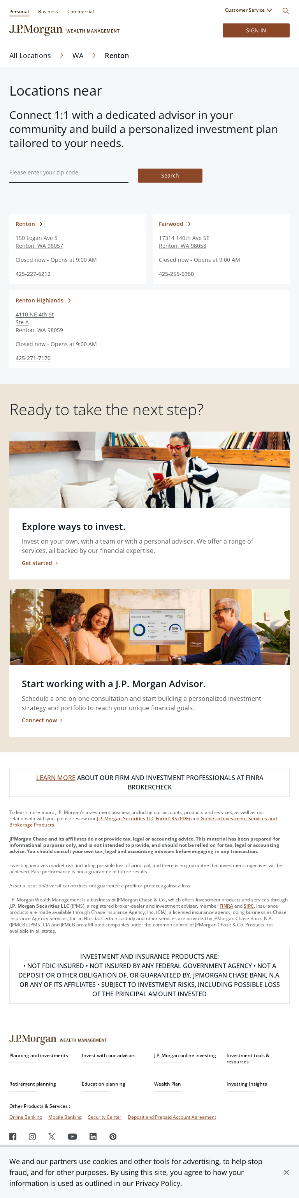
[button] (286, 1172)
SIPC (249, 906)
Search (170, 175)
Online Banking (25, 1117)
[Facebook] (12, 1136)
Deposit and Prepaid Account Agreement (172, 1117)
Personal (19, 11)
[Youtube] (72, 1136)
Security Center (104, 1117)
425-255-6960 (176, 273)
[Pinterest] (113, 1136)
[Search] (286, 11)
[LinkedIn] (93, 1136)
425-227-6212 (33, 273)
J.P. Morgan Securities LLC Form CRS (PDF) (143, 818)
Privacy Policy (157, 1183)
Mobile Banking (65, 1117)
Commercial (80, 11)
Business (48, 11)
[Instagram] (32, 1136)
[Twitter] (51, 1136)
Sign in (256, 30)
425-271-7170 (33, 358)
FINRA (226, 906)
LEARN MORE (56, 777)
